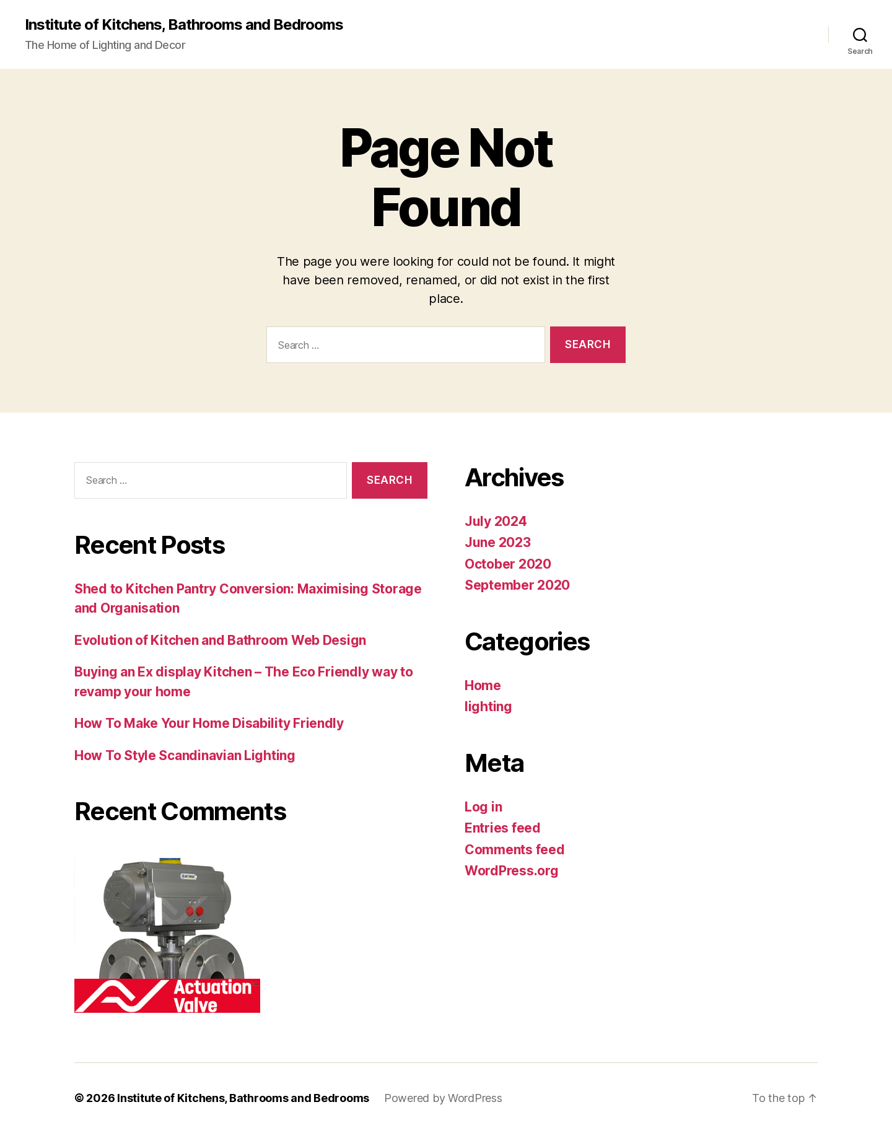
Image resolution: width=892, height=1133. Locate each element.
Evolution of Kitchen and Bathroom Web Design (220, 640)
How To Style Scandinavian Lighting (184, 755)
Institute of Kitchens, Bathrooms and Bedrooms (184, 24)
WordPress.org (512, 870)
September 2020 (517, 585)
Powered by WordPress (443, 1098)
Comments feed (515, 849)
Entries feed (503, 828)
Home (483, 685)
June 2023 (498, 542)
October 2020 (508, 564)
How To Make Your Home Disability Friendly (209, 723)
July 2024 (496, 521)
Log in (483, 807)
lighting (488, 706)
